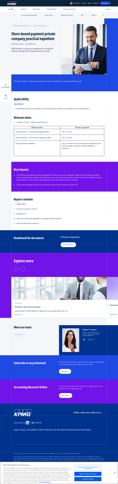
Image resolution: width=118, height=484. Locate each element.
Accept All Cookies (88, 479)
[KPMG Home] (11, 3)
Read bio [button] (90, 339)
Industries (36, 9)
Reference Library (67, 15)
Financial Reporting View (28, 15)
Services (23, 9)
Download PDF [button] (68, 245)
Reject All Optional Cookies (87, 474)
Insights (11, 9)
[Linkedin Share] (27, 422)
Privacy (22, 430)
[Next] (22, 268)
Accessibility (31, 430)
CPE (82, 15)
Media (89, 3)
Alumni (84, 3)
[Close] (115, 472)
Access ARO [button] (64, 395)
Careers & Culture (69, 9)
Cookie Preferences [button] (45, 430)
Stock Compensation (41, 25)
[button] (71, 3)
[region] (59, 473)
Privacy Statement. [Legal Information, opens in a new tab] (45, 482)
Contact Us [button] (18, 334)
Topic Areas (49, 15)
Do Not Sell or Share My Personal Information (72, 430)
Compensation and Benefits (22, 25)
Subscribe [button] (64, 371)
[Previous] (16, 268)
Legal (16, 430)
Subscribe (95, 3)
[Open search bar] (107, 9)
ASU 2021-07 (19, 104)
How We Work (51, 9)
